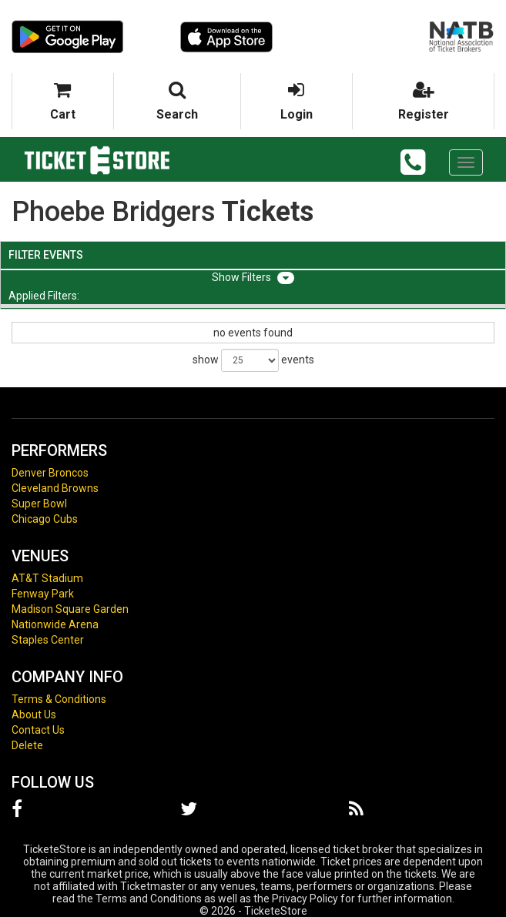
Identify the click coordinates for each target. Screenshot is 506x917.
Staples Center (48, 640)
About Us (34, 714)
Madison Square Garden (70, 609)
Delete (27, 745)
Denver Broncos (50, 473)
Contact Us (38, 730)
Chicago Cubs (45, 519)
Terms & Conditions (59, 699)
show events (253, 360)
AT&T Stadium (47, 578)
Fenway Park (43, 593)
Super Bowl (39, 503)
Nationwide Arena (55, 624)
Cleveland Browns (55, 488)
